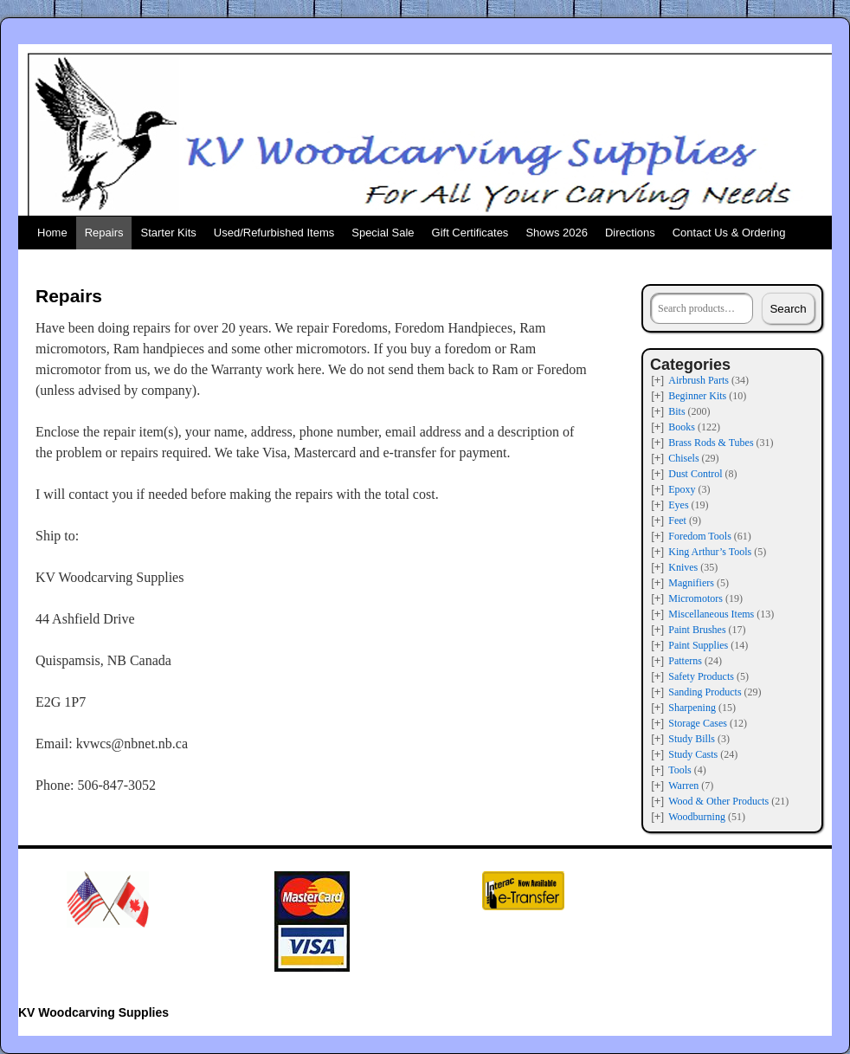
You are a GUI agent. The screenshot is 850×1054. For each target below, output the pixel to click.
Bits (676, 411)
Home (52, 232)
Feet (677, 520)
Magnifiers (691, 583)
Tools (680, 770)
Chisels (683, 458)
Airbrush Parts (698, 380)
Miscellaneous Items (711, 614)
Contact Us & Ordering (729, 232)
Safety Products (701, 676)
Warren (683, 785)
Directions (630, 232)
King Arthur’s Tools (709, 552)
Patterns (685, 661)
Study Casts (693, 754)
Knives (683, 567)
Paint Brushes (696, 630)
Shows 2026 (556, 232)
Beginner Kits (697, 396)
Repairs (104, 232)
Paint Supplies (698, 645)
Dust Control (695, 474)
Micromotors (695, 598)
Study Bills (691, 739)
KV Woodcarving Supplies (93, 1012)
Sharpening (692, 708)
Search (788, 308)
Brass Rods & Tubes (710, 442)
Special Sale (382, 232)
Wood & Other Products (718, 801)
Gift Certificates (470, 232)
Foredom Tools (699, 536)
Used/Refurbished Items (274, 232)
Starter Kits (168, 232)
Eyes (678, 505)
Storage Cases (697, 723)
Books (681, 427)
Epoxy (681, 489)
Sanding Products (704, 692)
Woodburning (696, 817)
